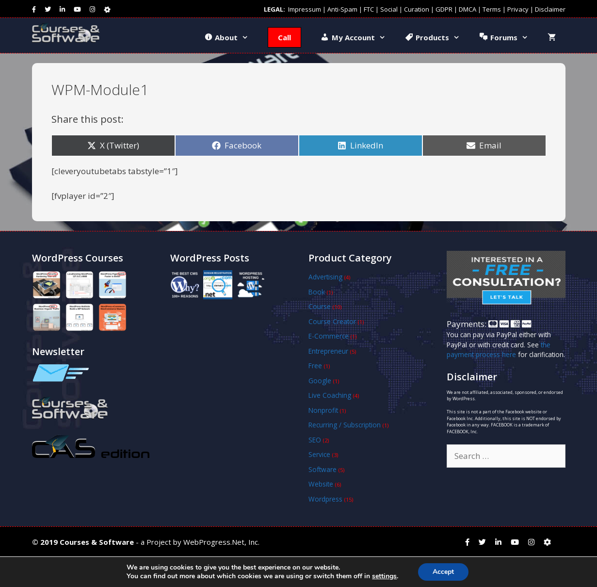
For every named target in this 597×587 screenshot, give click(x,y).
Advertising (325, 276)
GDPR (444, 9)
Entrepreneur (328, 351)
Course (319, 306)
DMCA (467, 9)
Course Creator (332, 321)
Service (319, 454)
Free (315, 365)
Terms (492, 9)
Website (320, 484)
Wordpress (325, 499)
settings (384, 576)
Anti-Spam (342, 9)
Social (389, 9)
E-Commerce (328, 336)
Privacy (518, 9)
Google (319, 380)
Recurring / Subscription (344, 424)
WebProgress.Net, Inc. (221, 542)
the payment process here (498, 349)
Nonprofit (323, 410)
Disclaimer (550, 9)
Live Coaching (329, 395)
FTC (369, 9)
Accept (443, 571)
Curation (416, 9)
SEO (314, 439)
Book (316, 291)
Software (322, 469)
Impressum (304, 9)
